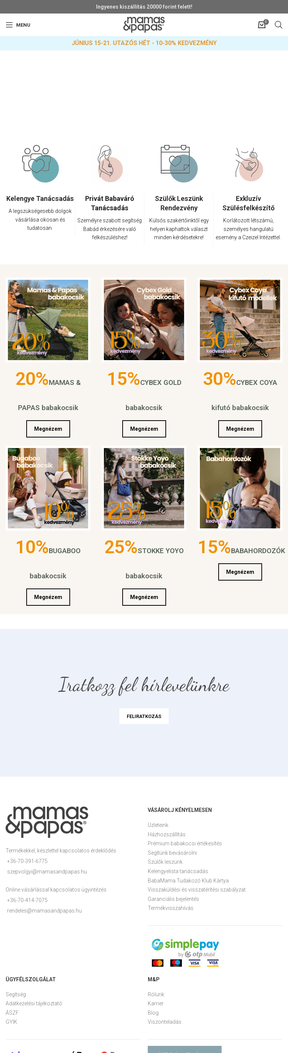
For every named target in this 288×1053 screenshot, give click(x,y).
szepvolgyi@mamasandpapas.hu (47, 872)
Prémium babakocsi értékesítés (185, 843)
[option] (40, 196)
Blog (153, 1013)
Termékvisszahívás (171, 908)
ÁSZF (12, 1013)
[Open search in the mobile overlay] (278, 24)
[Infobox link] (40, 215)
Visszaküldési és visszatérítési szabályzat (197, 890)
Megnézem (48, 429)
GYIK (11, 1022)
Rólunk (156, 994)
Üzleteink (158, 825)
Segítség (16, 994)
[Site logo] (144, 24)
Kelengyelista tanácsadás (178, 871)
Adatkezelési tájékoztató (34, 1003)
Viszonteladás (165, 1022)
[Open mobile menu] (18, 24)
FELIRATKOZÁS (144, 716)
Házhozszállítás (167, 834)
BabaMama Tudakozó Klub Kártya (188, 881)
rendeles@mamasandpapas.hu (44, 911)
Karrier (156, 1003)
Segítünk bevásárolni (172, 853)
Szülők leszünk (165, 862)
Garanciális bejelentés (173, 899)
